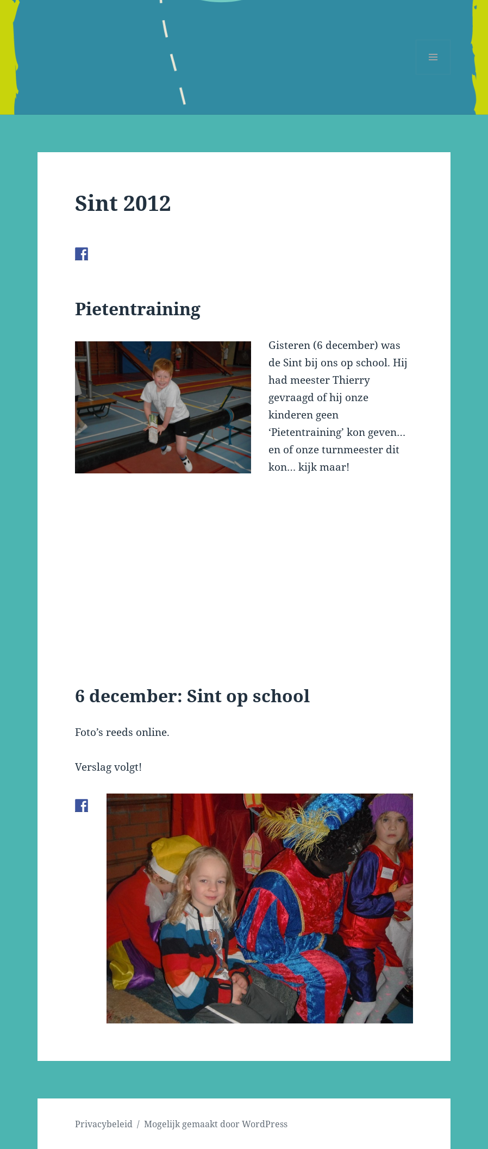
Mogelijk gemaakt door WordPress (215, 1124)
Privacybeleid (104, 1124)
